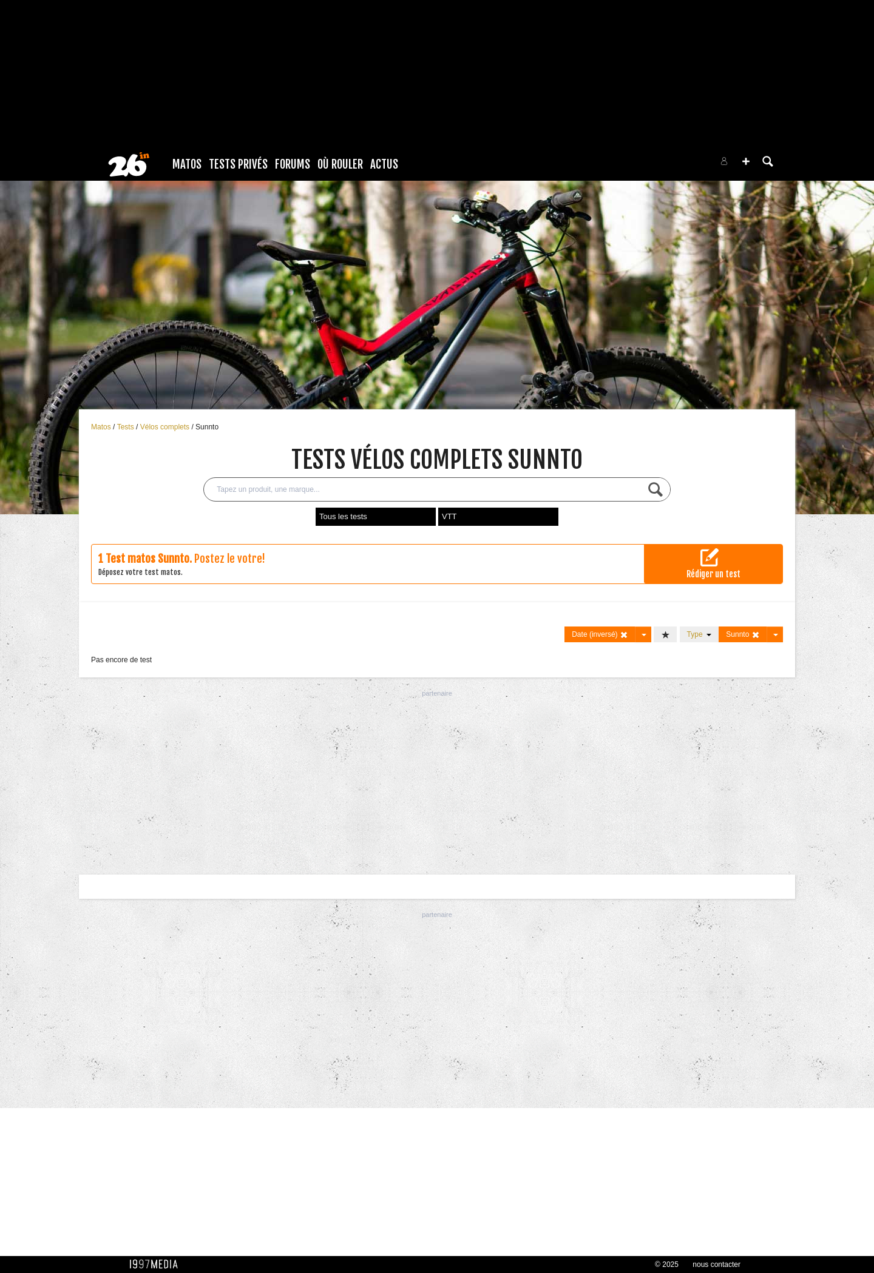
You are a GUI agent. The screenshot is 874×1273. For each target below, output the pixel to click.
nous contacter (716, 1264)
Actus (384, 164)
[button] (746, 161)
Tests (126, 427)
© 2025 (667, 1264)
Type (699, 634)
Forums (292, 164)
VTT (449, 516)
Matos (187, 164)
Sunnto (206, 427)
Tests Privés (238, 164)
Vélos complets (166, 427)
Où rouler (340, 164)
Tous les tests (343, 516)
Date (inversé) (600, 634)
